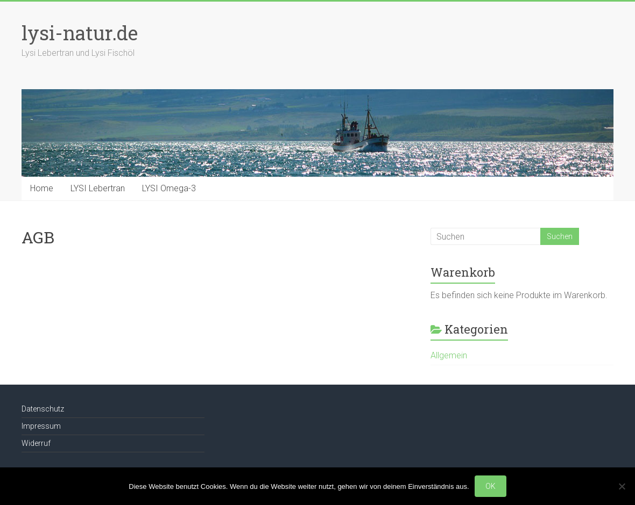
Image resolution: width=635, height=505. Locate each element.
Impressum (41, 426)
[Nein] (621, 486)
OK (490, 486)
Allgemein (449, 355)
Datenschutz (43, 409)
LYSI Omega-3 (169, 188)
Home (41, 188)
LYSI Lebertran (97, 188)
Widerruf (36, 443)
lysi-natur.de (80, 33)
